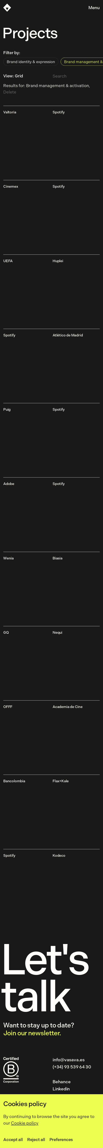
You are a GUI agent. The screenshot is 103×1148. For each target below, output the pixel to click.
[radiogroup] (51, 62)
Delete (9, 92)
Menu (94, 7)
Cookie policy (24, 1123)
